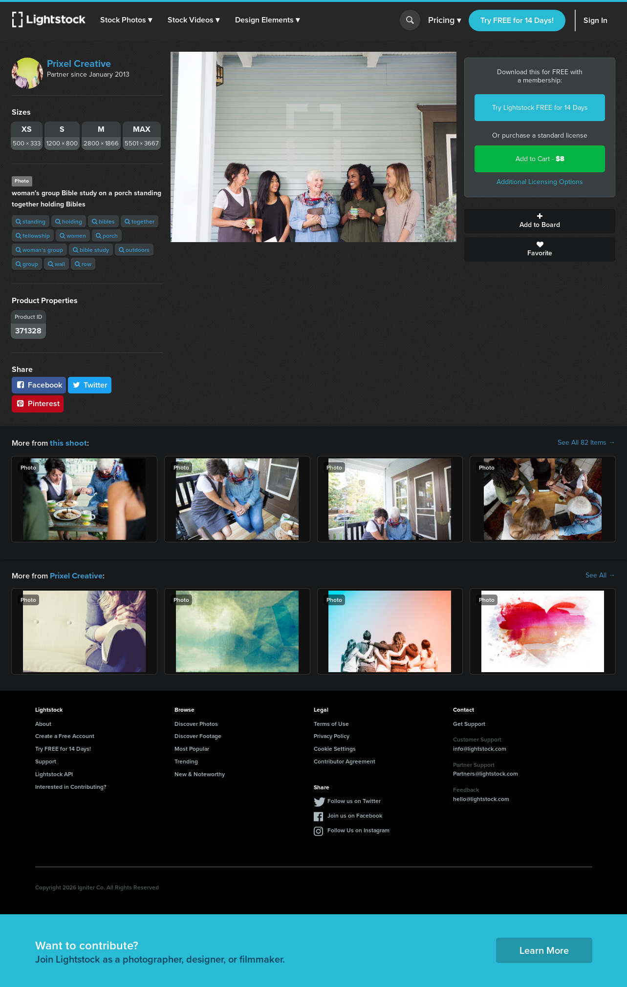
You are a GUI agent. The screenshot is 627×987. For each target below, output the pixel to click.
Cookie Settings (335, 747)
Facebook (39, 385)
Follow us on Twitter (354, 800)
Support (45, 760)
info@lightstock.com (479, 747)
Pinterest (38, 403)
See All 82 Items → (586, 443)
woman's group (39, 250)
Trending (186, 760)
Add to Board (540, 221)
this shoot (67, 442)
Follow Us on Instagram (358, 829)
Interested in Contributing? (71, 785)
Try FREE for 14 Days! (517, 20)
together (139, 221)
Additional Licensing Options (540, 182)
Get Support (469, 723)
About (43, 723)
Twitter (90, 385)
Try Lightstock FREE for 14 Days (540, 108)
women (73, 235)
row (83, 264)
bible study (91, 250)
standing (30, 221)
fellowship (33, 235)
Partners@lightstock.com (485, 772)
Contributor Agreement (344, 760)
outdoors (134, 250)
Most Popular (191, 747)
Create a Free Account (64, 735)
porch (107, 235)
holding (68, 221)
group (27, 264)
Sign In (595, 20)
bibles (103, 221)
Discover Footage (197, 735)
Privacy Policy (331, 735)
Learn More (544, 949)
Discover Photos (196, 723)
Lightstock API (54, 773)
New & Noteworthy (199, 773)
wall (56, 264)
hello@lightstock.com (481, 798)
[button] (126, 20)
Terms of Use (331, 723)
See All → (600, 575)
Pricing (444, 20)
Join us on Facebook (354, 814)
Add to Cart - (540, 159)
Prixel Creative (79, 63)
